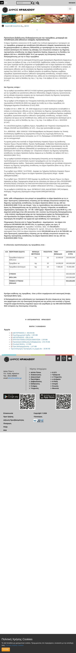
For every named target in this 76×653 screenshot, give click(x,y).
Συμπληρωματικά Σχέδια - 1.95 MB (25, 335)
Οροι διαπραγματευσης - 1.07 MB (25, 346)
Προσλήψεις (35, 379)
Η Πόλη (55, 381)
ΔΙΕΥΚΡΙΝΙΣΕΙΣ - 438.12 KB (23, 337)
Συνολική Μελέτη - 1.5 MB (22, 344)
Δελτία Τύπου (36, 372)
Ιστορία (55, 384)
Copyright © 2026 (40, 413)
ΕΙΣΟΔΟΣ (72, 3)
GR (2, 3)
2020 (27, 26)
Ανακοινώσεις (36, 375)
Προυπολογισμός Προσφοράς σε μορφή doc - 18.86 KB (30, 349)
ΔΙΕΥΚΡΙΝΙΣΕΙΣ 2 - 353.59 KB (23, 333)
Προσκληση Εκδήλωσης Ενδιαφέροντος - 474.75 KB (31, 342)
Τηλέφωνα (56, 375)
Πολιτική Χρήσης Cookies (15, 645)
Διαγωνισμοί (35, 377)
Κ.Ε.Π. (54, 372)
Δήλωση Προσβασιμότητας (13, 420)
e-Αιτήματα (56, 379)
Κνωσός (55, 386)
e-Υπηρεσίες (57, 377)
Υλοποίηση (38, 417)
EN (6, 3)
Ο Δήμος (34, 386)
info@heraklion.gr (15, 378)
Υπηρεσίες (35, 388)
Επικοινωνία (8, 413)
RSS (5, 430)
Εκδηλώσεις (35, 384)
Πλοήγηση (7, 423)
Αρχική (7, 26)
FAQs (5, 427)
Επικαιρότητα (16, 26)
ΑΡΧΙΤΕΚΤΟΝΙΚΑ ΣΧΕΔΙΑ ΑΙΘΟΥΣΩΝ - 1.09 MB (30, 340)
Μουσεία (55, 388)
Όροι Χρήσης (8, 417)
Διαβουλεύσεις (36, 381)
